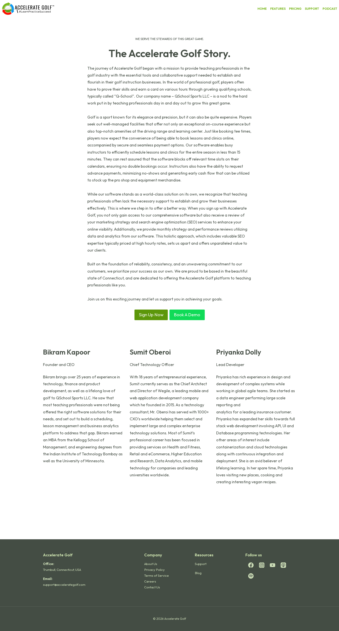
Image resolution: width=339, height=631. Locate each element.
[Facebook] (250, 565)
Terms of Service (156, 575)
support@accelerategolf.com (64, 585)
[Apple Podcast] (283, 565)
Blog (198, 573)
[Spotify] (250, 575)
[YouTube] (272, 565)
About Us (150, 564)
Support (200, 564)
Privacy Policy (154, 570)
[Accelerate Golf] (28, 8)
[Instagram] (261, 565)
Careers (150, 581)
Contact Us (152, 587)
